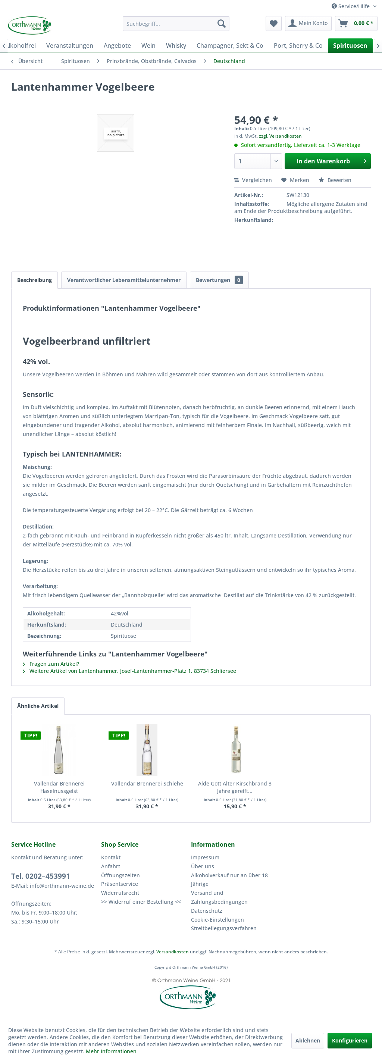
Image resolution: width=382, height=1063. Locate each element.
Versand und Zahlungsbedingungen (219, 897)
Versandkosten (172, 951)
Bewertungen (219, 280)
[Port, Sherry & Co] (298, 45)
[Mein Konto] (308, 23)
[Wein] (148, 45)
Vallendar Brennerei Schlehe (147, 783)
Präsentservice (119, 883)
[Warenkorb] (356, 23)
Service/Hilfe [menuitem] (351, 6)
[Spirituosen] (350, 45)
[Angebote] (117, 45)
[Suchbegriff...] (176, 23)
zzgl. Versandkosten (280, 136)
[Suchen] (221, 23)
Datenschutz (206, 910)
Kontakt (110, 857)
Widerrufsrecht (120, 892)
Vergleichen (253, 180)
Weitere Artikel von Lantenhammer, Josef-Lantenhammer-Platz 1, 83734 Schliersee (129, 670)
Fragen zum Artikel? (51, 663)
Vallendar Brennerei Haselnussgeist (59, 787)
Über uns (202, 866)
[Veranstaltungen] (69, 45)
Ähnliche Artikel (38, 705)
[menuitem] (176, 23)
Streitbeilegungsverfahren (224, 928)
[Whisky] (176, 45)
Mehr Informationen (111, 1051)
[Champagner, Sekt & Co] (230, 45)
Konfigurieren (349, 1040)
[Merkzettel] (274, 23)
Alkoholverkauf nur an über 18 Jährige (229, 880)
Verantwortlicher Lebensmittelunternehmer (124, 279)
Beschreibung (34, 279)
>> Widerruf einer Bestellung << (141, 901)
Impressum (205, 857)
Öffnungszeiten (120, 875)
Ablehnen (307, 1040)
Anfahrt (110, 866)
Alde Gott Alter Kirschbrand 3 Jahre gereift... (235, 787)
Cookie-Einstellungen (217, 919)
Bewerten (335, 180)
